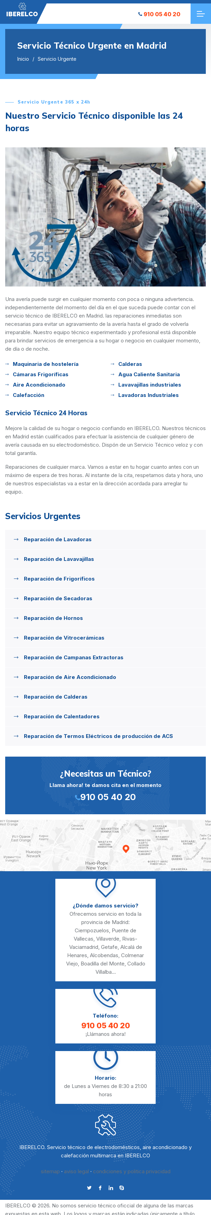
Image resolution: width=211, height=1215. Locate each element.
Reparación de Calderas (56, 696)
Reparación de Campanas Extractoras (73, 657)
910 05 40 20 (159, 14)
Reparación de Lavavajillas (59, 559)
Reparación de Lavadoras (58, 539)
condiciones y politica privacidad (132, 1171)
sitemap (50, 1171)
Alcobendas (104, 955)
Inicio (23, 59)
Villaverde (107, 938)
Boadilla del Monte (103, 963)
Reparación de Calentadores (62, 716)
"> (22, 9)
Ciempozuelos (92, 930)
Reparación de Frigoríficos (59, 578)
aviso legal (76, 1171)
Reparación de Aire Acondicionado (70, 677)
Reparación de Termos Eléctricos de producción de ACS (98, 736)
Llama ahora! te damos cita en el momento (105, 784)
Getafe (109, 947)
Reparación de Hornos (53, 618)
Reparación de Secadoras (58, 598)
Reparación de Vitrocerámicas (64, 637)
